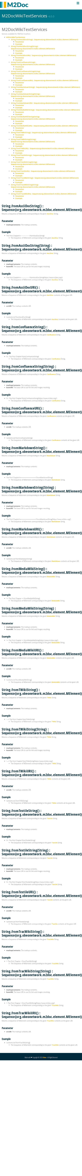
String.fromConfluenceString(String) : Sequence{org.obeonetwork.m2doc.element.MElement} (33, 72)
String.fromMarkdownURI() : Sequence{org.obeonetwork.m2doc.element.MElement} (44, 103)
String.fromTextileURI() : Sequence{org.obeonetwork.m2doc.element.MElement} (43, 171)
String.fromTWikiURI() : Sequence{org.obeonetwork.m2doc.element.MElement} (42, 148)
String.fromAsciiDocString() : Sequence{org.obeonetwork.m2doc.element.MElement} (44, 39)
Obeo (44, 1057)
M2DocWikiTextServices (15, 37)
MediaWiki (51, 576)
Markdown (51, 456)
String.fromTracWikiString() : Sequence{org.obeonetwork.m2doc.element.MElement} (45, 178)
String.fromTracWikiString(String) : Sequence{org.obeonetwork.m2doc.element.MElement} (33, 186)
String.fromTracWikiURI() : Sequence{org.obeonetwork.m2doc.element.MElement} (43, 194)
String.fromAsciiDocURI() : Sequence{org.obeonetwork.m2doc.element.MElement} (43, 55)
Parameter (19, 42)
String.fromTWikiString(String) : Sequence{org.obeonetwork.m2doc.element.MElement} (33, 140)
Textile (49, 818)
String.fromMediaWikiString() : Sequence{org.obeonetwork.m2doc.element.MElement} (45, 110)
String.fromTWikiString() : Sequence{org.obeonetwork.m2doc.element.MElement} (43, 132)
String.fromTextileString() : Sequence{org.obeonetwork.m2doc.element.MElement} (44, 155)
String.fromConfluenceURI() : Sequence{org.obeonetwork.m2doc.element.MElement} (44, 80)
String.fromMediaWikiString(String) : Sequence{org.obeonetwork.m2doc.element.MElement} (33, 118)
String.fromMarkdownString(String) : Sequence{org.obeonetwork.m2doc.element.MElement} (33, 95)
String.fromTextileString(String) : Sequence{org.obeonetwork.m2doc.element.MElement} (33, 163)
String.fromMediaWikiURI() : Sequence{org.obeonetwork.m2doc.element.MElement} (44, 126)
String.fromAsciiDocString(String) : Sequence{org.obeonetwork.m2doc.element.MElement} (33, 47)
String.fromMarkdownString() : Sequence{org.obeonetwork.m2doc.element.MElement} (45, 87)
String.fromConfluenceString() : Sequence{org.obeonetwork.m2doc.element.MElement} (33, 63)
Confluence (51, 335)
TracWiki (50, 939)
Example (18, 44)
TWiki (49, 697)
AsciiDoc (50, 214)
